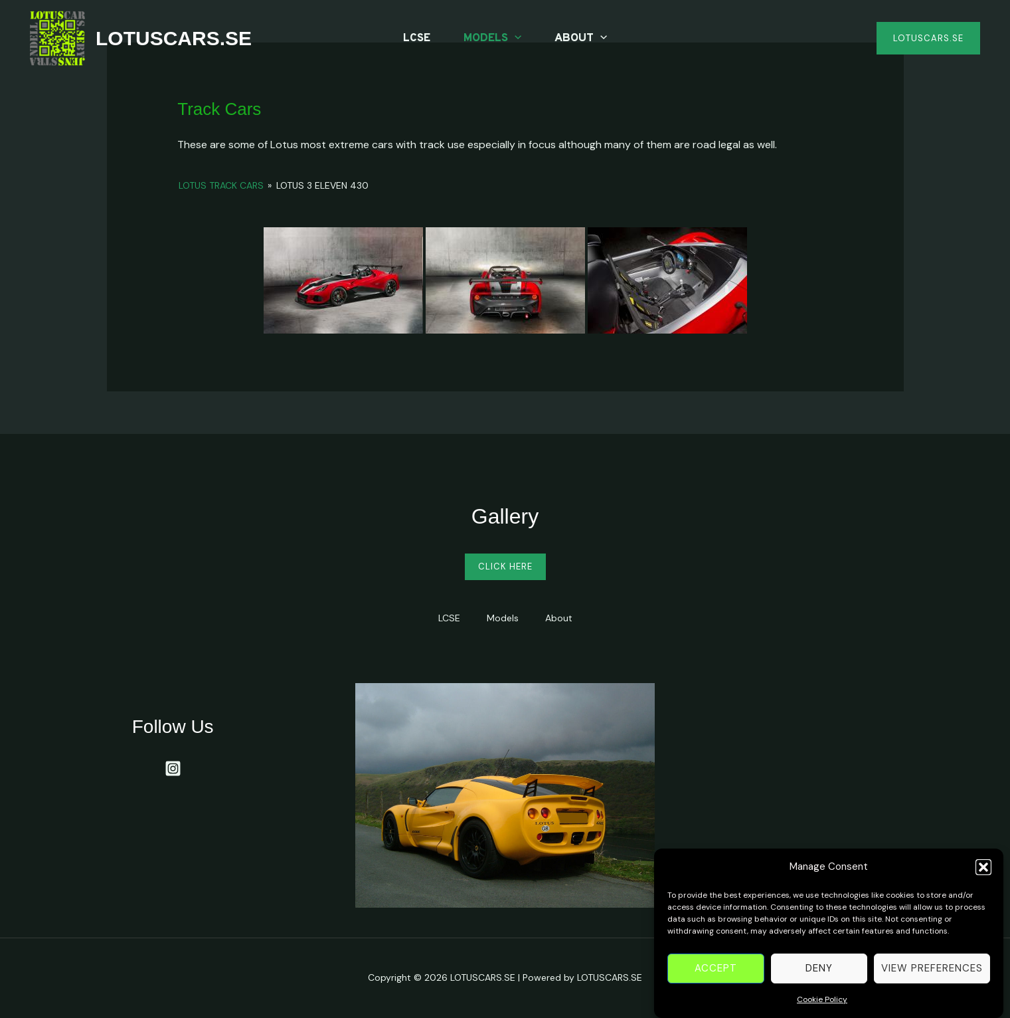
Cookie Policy (822, 1006)
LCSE (416, 38)
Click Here (505, 566)
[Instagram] (173, 768)
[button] (983, 873)
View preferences (932, 974)
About (580, 38)
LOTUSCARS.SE (174, 38)
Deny (819, 974)
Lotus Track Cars (221, 185)
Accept (716, 974)
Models (492, 38)
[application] (514, 38)
